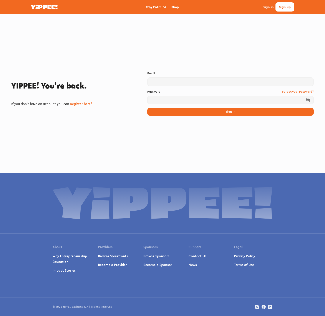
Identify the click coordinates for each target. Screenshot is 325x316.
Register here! (81, 103)
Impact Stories (64, 270)
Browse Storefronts (113, 256)
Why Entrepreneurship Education (70, 259)
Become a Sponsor (157, 264)
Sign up (284, 7)
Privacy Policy (244, 256)
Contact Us (197, 256)
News (193, 264)
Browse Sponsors (156, 256)
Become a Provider (112, 264)
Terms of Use (244, 264)
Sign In (230, 112)
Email (151, 73)
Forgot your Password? (298, 92)
